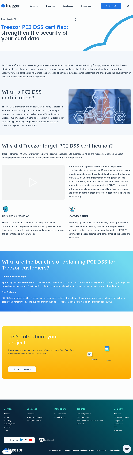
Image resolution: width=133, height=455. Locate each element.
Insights (81, 409)
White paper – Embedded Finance (90, 421)
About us (117, 414)
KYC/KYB (7, 427)
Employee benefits (34, 421)
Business (50, 6)
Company (118, 409)
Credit (6, 431)
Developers (68, 6)
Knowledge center (84, 414)
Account (7, 414)
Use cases (32, 409)
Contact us (111, 6)
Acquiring (7, 421)
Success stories (83, 417)
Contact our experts (22, 369)
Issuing (6, 417)
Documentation (60, 414)
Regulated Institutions (35, 417)
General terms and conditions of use (79, 450)
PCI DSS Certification (121, 417)
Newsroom (118, 431)
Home (3, 19)
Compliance (118, 421)
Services (34, 6)
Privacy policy (114, 450)
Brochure (80, 424)
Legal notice (101, 450)
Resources (86, 6)
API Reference (59, 417)
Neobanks (31, 414)
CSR (115, 427)
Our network (118, 424)
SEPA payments (10, 424)
